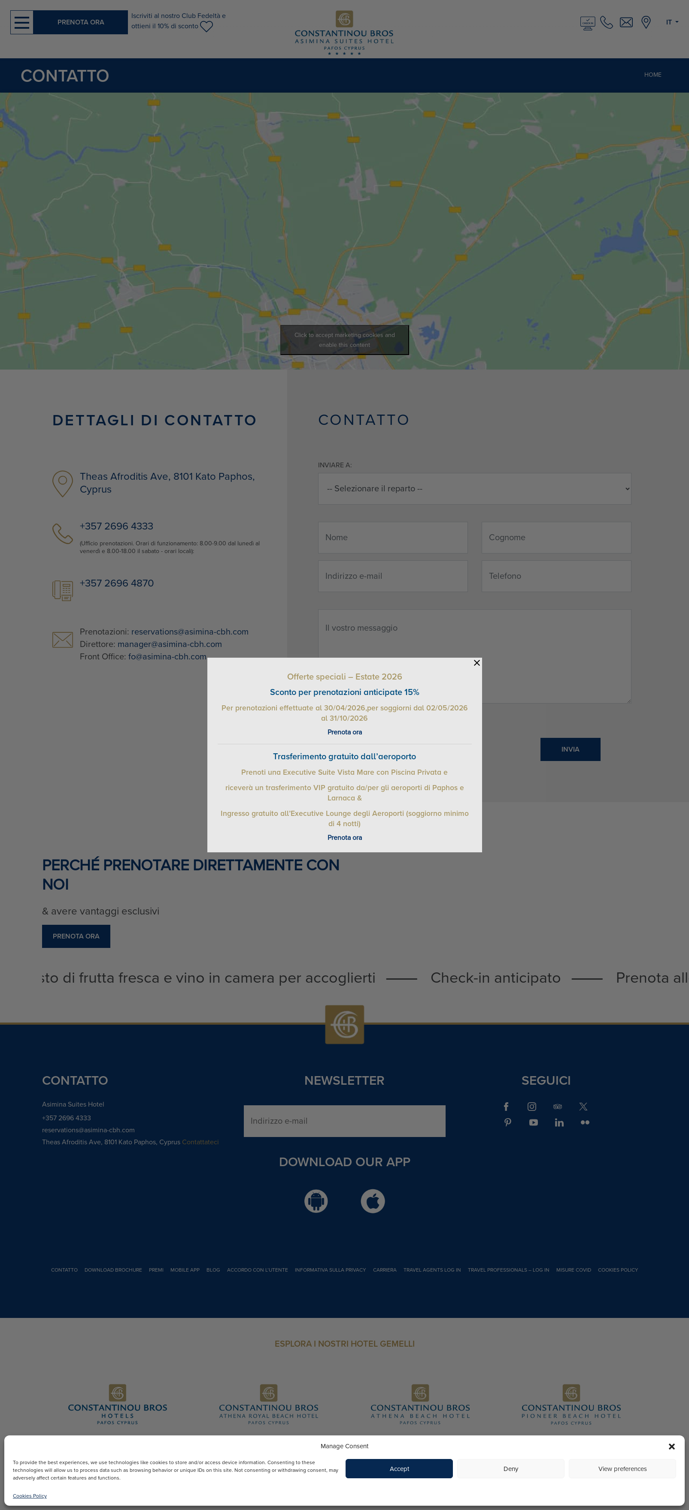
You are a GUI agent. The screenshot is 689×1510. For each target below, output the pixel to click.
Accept (399, 1469)
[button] (672, 1446)
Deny (511, 1469)
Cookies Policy (30, 1496)
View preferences (622, 1469)
